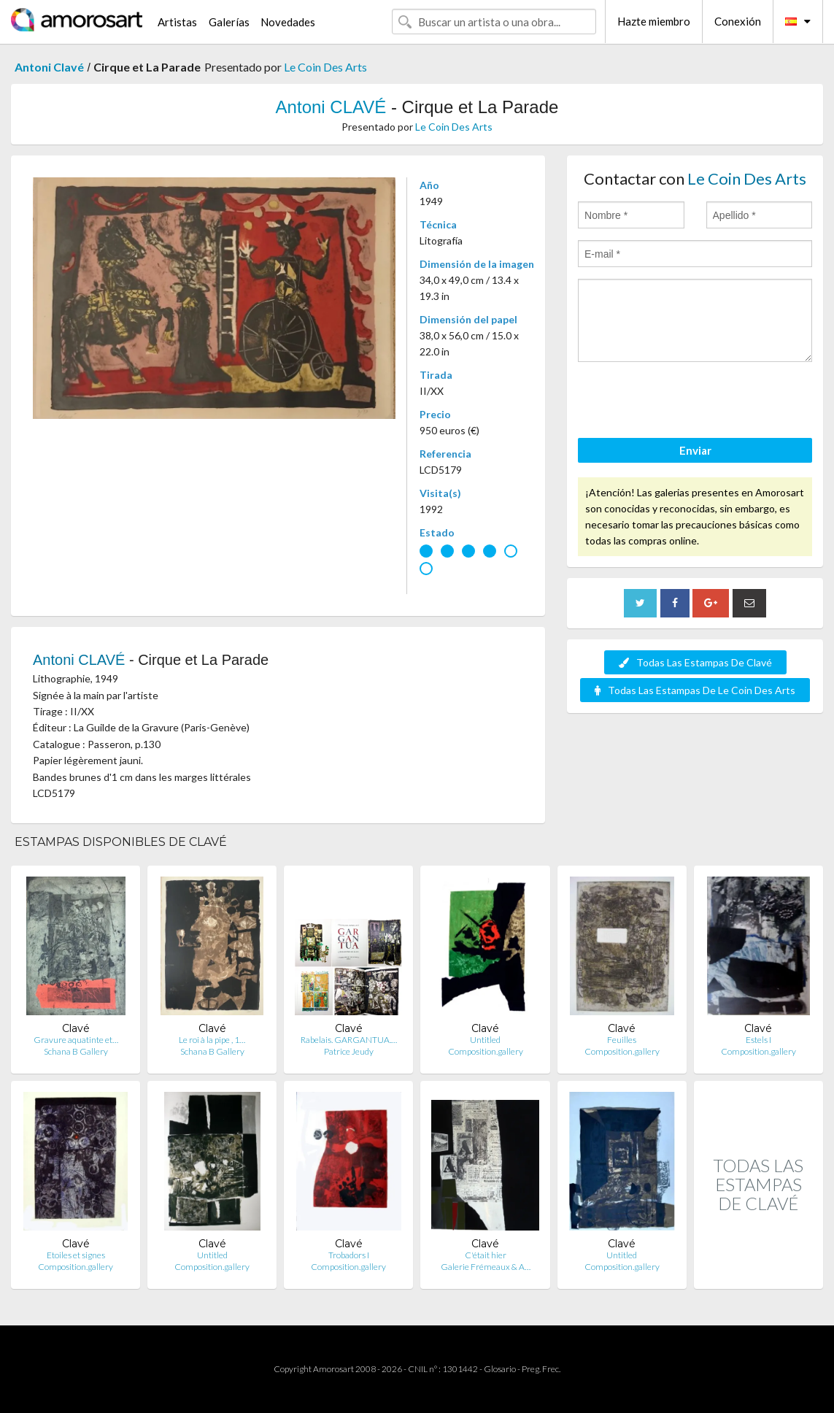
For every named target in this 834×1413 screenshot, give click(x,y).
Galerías (229, 21)
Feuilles (621, 1039)
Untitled (485, 1039)
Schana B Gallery (76, 1051)
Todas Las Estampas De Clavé (695, 662)
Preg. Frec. (541, 1368)
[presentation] (689, 402)
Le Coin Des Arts (325, 67)
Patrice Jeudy (349, 1051)
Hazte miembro (653, 21)
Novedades (287, 21)
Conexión (737, 21)
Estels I (758, 1039)
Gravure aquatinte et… (76, 1039)
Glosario (500, 1368)
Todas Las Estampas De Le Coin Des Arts (695, 690)
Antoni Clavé (49, 67)
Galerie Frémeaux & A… (485, 1266)
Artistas (177, 21)
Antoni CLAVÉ (331, 107)
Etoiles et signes (76, 1255)
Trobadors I (348, 1255)
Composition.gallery (485, 1051)
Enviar (695, 450)
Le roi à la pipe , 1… (212, 1039)
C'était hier (485, 1255)
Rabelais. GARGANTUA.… (349, 1039)
